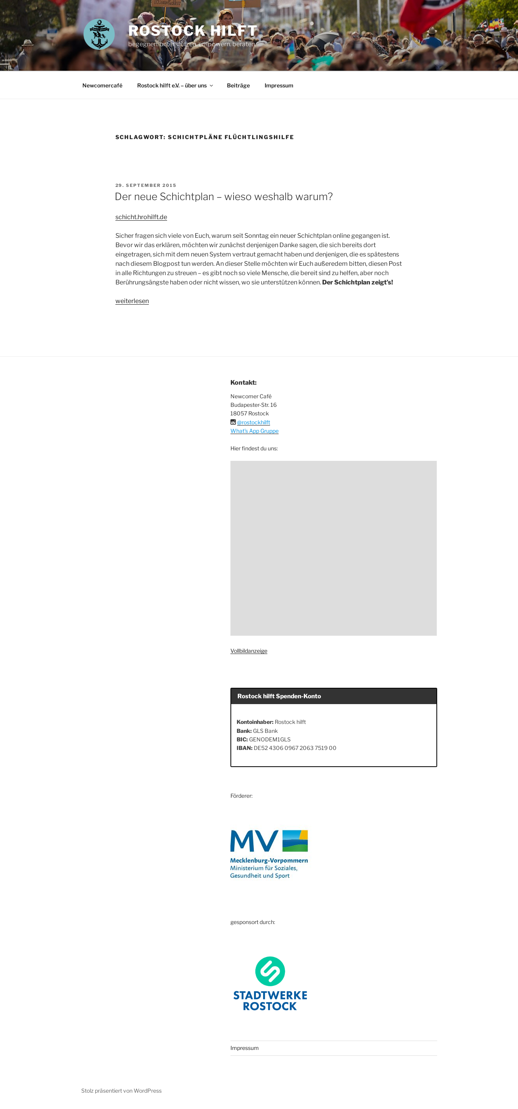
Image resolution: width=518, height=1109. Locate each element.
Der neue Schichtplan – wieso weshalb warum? (224, 196)
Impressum (279, 85)
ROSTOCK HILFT (193, 30)
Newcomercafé (102, 85)
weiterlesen (132, 301)
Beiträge (238, 85)
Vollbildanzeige (248, 650)
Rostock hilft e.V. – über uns (175, 85)
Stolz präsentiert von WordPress (121, 1090)
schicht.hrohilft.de (141, 217)
